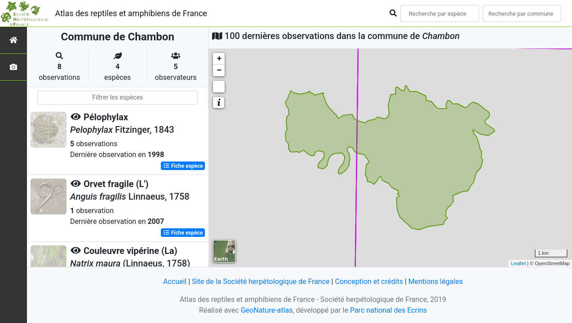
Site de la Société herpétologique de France (260, 281)
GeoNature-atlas (267, 310)
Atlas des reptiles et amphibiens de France (131, 13)
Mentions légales (435, 281)
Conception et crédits (369, 281)
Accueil (174, 281)
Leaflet (518, 263)
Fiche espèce (183, 166)
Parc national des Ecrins (388, 310)
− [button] (219, 70)
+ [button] (219, 58)
